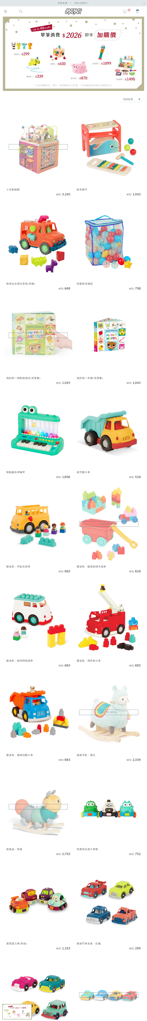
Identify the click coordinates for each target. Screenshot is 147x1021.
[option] (73, 53)
